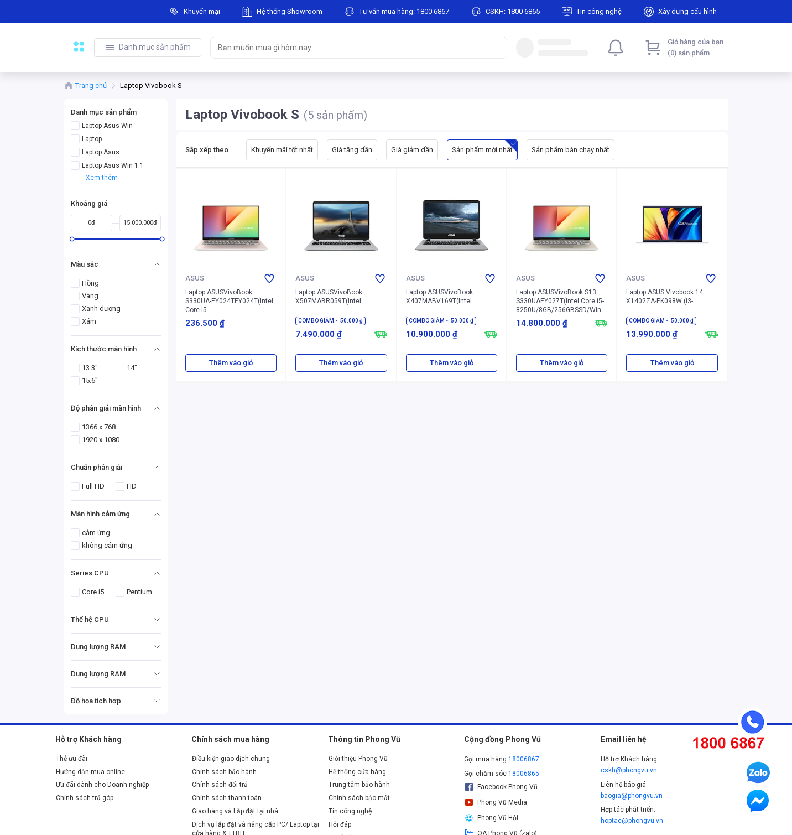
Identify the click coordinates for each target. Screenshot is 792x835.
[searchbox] (348, 48)
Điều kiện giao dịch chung (231, 759)
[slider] (72, 238)
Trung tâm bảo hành (359, 785)
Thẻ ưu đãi (71, 759)
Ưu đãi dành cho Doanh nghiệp (102, 785)
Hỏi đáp (340, 824)
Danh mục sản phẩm (155, 47)
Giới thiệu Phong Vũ (358, 759)
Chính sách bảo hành (224, 772)
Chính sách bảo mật (359, 798)
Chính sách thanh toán (227, 798)
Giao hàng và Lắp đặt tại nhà (235, 811)
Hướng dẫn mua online (90, 772)
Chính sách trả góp (84, 798)
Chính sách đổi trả (220, 785)
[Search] (496, 48)
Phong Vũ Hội (491, 817)
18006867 (523, 759)
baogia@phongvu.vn (632, 796)
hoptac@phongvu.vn (632, 820)
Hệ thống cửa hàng (357, 772)
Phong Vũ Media (496, 802)
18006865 (523, 773)
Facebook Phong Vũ (501, 786)
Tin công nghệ (350, 811)
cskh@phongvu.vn (629, 770)
